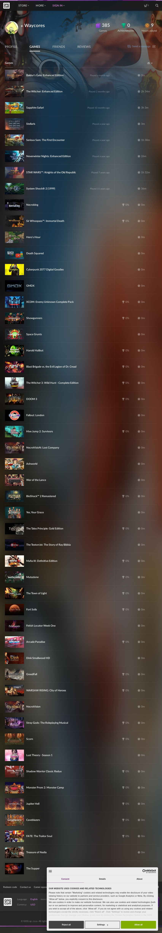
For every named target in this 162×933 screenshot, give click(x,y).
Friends (58, 46)
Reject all (66, 924)
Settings (102, 924)
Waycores (34, 25)
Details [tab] (102, 879)
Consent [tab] (65, 879)
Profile (11, 46)
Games (34, 46)
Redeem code (10, 887)
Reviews (84, 46)
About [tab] (139, 879)
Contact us (25, 887)
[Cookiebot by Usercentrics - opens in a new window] (144, 871)
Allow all (138, 924)
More (41, 5)
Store (23, 5)
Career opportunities (44, 887)
